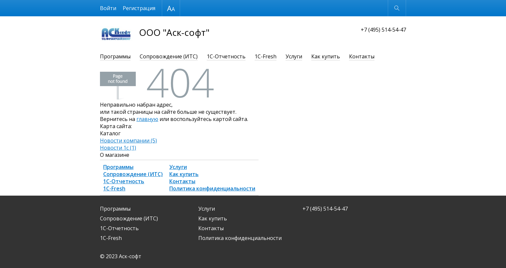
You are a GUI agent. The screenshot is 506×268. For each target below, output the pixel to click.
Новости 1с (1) (118, 147)
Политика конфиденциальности (212, 188)
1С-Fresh (265, 56)
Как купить (325, 56)
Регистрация (139, 8)
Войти (108, 8)
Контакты (361, 56)
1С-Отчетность (226, 56)
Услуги (294, 56)
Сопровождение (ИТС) (169, 56)
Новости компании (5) (128, 140)
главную (147, 119)
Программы (115, 56)
